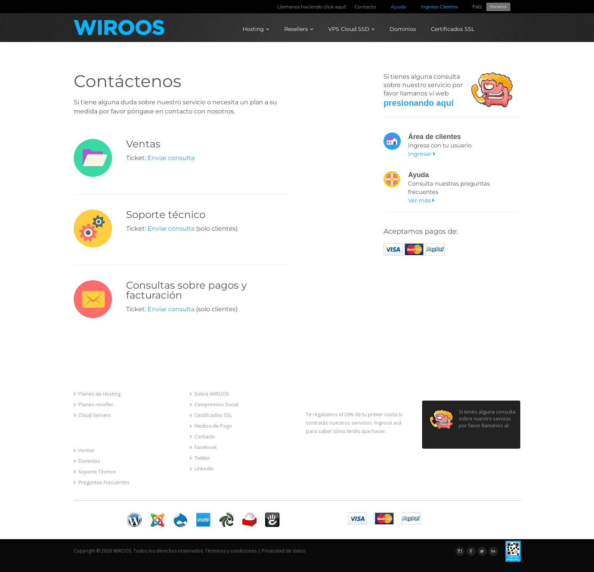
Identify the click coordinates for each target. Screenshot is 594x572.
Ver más (421, 200)
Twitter (200, 457)
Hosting (256, 29)
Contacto (365, 7)
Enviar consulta (170, 158)
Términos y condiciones (231, 551)
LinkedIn (202, 468)
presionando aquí (418, 103)
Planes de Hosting (97, 393)
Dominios (403, 29)
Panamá (498, 6)
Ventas (84, 450)
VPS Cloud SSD (351, 29)
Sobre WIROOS (209, 393)
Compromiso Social (214, 404)
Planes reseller (93, 404)
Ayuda (398, 7)
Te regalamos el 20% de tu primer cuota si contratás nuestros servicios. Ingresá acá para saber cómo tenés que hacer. (354, 423)
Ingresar (421, 153)
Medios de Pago (211, 425)
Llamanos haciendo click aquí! (311, 7)
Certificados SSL (452, 29)
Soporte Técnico (95, 471)
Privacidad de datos (283, 551)
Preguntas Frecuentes (101, 482)
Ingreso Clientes (439, 7)
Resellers (298, 29)
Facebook (203, 447)
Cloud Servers (92, 415)
